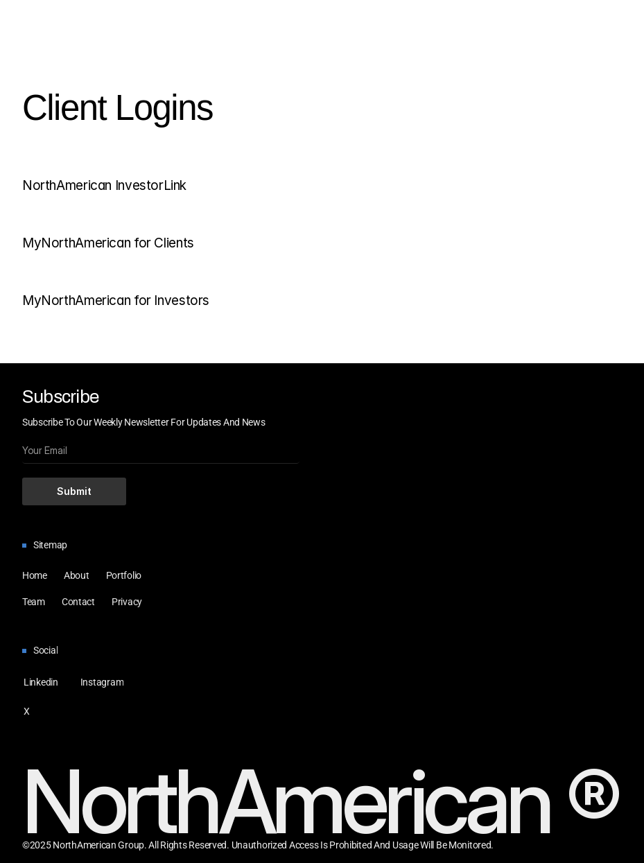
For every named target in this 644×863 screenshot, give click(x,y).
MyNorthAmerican (76, 243)
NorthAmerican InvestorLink (104, 185)
